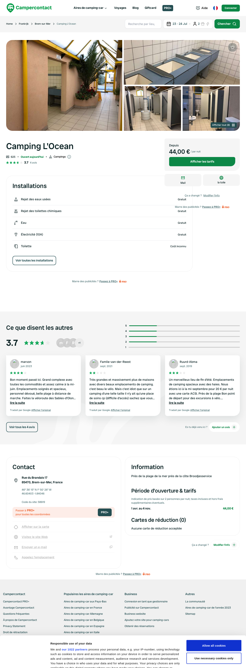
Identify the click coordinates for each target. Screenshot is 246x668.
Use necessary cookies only (214, 626)
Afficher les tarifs (202, 161)
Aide (202, 8)
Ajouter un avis (224, 427)
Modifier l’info (211, 195)
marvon (26, 362)
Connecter (231, 8)
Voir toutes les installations (34, 260)
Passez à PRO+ (108, 281)
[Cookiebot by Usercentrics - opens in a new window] (25, 660)
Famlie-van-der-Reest (115, 362)
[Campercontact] (29, 8)
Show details (59, 660)
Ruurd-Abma (188, 362)
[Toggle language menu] (215, 8)
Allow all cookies (214, 614)
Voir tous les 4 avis (22, 427)
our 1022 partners (74, 618)
